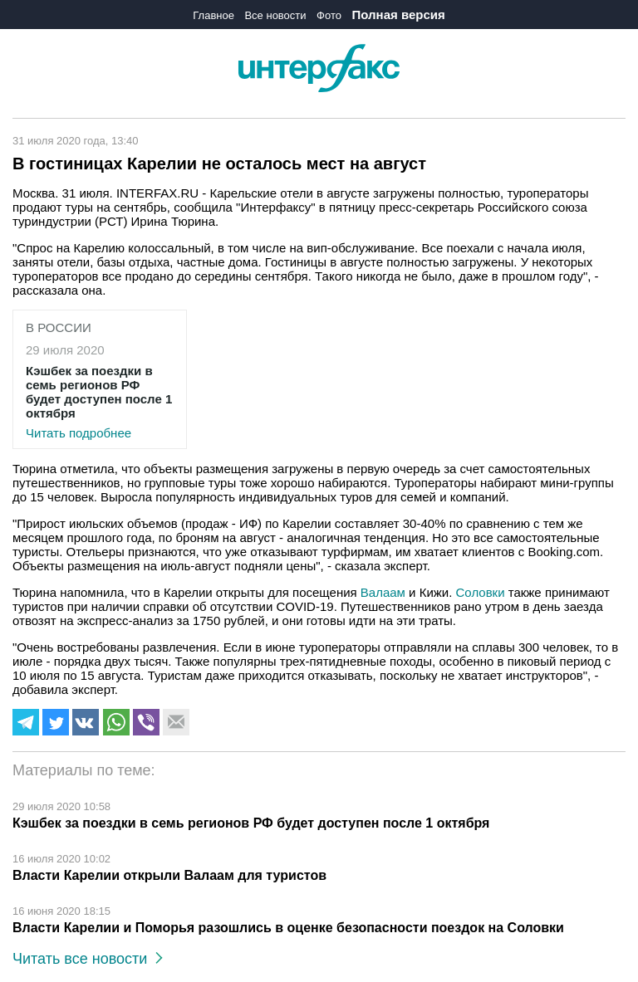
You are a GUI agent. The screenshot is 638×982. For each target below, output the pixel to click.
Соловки (480, 592)
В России (58, 327)
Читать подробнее (100, 402)
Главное (213, 15)
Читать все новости (87, 958)
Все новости (275, 15)
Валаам (383, 592)
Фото (329, 15)
